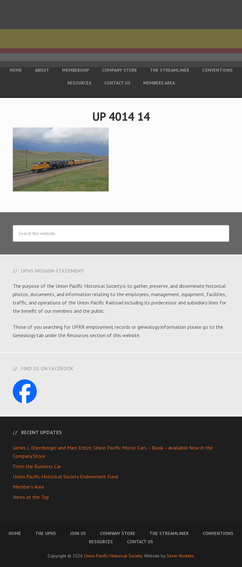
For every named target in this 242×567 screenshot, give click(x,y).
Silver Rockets (180, 556)
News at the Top (31, 497)
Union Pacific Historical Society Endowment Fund (65, 476)
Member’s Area (28, 486)
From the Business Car (37, 466)
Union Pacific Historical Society (113, 556)
